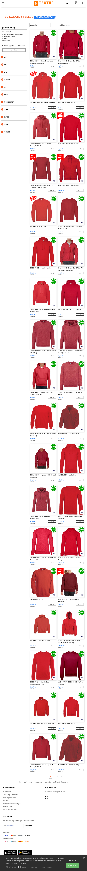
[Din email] (13, 826)
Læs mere (23, 863)
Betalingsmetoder (9, 798)
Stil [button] (5, 57)
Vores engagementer (10, 809)
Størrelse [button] (8, 117)
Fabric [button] (6, 124)
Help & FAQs (7, 806)
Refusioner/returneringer (12, 804)
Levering (6, 801)
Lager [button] (6, 87)
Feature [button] (7, 132)
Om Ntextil (7, 792)
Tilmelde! (28, 825)
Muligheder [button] (9, 102)
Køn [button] (5, 64)
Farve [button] (6, 109)
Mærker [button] (7, 79)
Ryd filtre (14, 50)
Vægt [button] (6, 94)
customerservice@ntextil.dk (55, 792)
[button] (67, 3)
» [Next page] (64, 777)
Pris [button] (5, 72)
